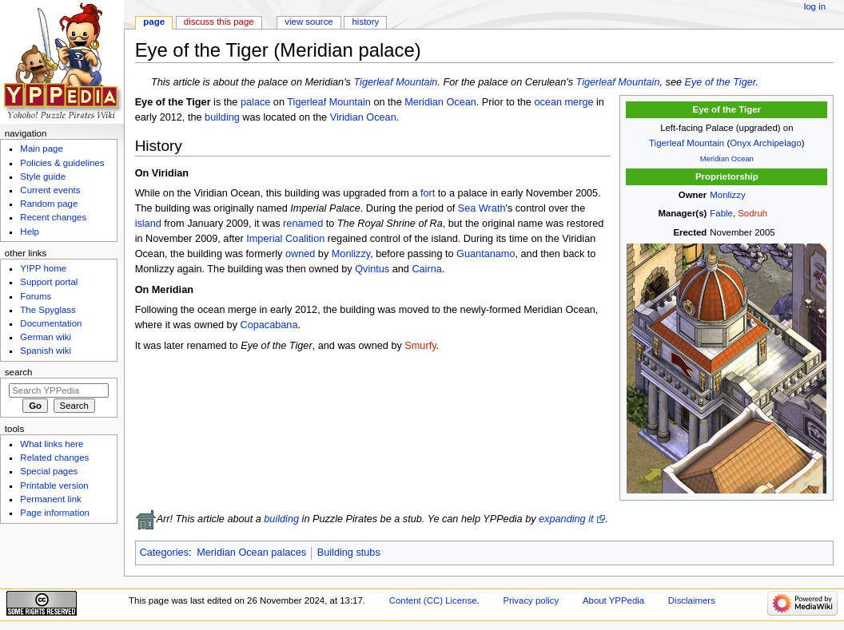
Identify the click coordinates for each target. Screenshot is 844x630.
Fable (721, 213)
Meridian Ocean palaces (251, 552)
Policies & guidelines (62, 163)
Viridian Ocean (363, 117)
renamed (303, 223)
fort (427, 193)
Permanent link (50, 499)
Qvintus (372, 269)
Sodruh (752, 213)
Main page (41, 148)
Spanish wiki (45, 350)
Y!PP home (43, 268)
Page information (55, 512)
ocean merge (563, 102)
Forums (35, 296)
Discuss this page (219, 21)
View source (308, 21)
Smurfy (420, 345)
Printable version (54, 485)
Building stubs (348, 552)
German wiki (45, 337)
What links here (51, 444)
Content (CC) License (433, 600)
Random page (49, 203)
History (366, 21)
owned (300, 254)
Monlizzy (727, 195)
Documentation (51, 323)
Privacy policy (531, 600)
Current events (50, 190)
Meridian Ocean (727, 158)
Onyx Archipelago (766, 143)
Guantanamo (485, 254)
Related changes (54, 457)
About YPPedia (613, 600)
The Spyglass (47, 310)
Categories (164, 552)
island (148, 223)
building (222, 117)
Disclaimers (691, 600)
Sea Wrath (482, 208)
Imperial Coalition (285, 238)
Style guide (43, 176)
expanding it (566, 519)
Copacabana (269, 325)
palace (255, 102)
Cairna (426, 269)
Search (19, 372)
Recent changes (53, 217)
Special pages (49, 471)
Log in (815, 6)
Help (29, 231)
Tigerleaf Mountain (395, 82)
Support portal (49, 282)
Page (154, 21)
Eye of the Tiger (720, 82)
